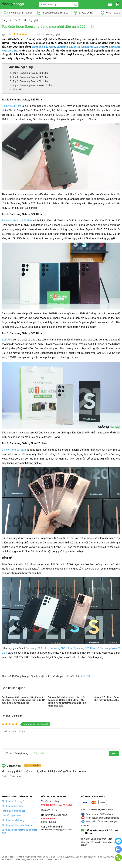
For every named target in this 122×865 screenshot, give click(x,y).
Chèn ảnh (39, 753)
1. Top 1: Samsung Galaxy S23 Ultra (29, 73)
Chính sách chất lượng (13, 820)
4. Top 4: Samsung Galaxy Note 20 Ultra (31, 85)
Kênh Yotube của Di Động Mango (102, 818)
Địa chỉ (85, 825)
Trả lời (4, 776)
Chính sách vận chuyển (13, 801)
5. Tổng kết (16, 89)
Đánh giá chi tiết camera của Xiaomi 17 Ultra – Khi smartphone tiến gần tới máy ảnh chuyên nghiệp (23, 700)
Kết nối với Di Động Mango (97, 809)
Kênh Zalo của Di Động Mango (101, 821)
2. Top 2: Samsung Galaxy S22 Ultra (29, 77)
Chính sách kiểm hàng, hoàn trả (17, 825)
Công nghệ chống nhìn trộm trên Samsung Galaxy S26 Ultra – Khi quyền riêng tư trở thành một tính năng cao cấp (67, 701)
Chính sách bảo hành (12, 806)
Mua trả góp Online (11, 815)
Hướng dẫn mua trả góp (14, 811)
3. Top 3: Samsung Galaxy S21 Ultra (29, 81)
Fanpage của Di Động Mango (100, 814)
